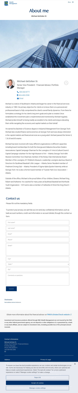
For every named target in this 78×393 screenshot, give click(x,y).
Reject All (37, 377)
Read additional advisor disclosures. (13, 302)
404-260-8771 (13, 348)
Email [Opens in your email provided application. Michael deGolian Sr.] (20, 98)
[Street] (37, 249)
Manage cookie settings (37, 388)
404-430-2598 (23, 95)
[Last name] (37, 228)
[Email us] (5, 352)
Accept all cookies (37, 383)
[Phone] (37, 239)
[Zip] (37, 269)
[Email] (37, 234)
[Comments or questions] (37, 279)
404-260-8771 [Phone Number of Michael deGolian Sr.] (23, 92)
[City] (37, 259)
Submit (11, 289)
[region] (39, 377)
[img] (39, 44)
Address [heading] (7, 360)
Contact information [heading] (11, 339)
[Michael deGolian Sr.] (66, 83)
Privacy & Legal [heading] (45, 360)
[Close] (75, 364)
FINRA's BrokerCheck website (58, 314)
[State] (37, 264)
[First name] (37, 222)
